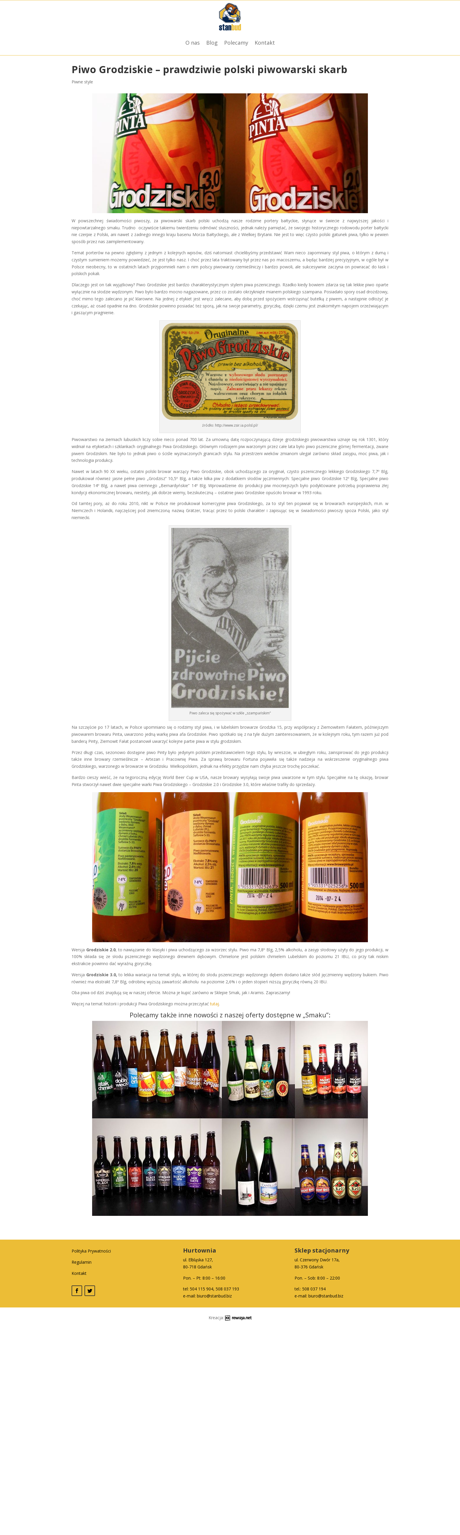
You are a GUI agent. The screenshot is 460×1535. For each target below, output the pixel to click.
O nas (192, 42)
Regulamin (82, 1262)
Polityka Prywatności (91, 1251)
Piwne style (82, 82)
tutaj (214, 1003)
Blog (212, 42)
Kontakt (265, 42)
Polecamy (236, 42)
